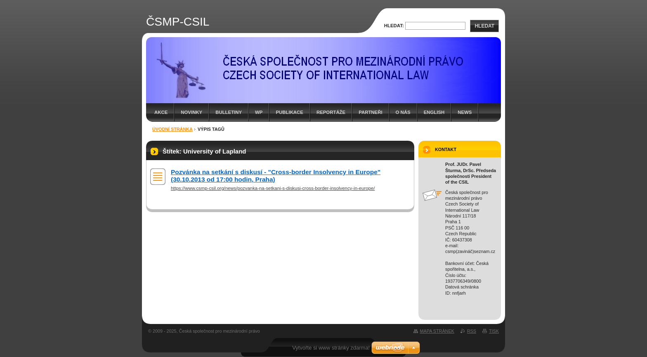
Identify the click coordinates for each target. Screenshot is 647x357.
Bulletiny (228, 112)
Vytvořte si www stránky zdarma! (331, 348)
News (465, 112)
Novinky (191, 112)
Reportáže (330, 112)
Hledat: (394, 25)
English (434, 112)
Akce (161, 112)
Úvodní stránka (172, 129)
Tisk (494, 331)
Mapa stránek (437, 331)
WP (258, 112)
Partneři (370, 112)
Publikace (289, 112)
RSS (471, 331)
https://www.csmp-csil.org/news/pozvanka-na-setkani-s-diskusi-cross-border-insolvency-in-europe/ (273, 188)
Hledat (484, 26)
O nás (403, 112)
